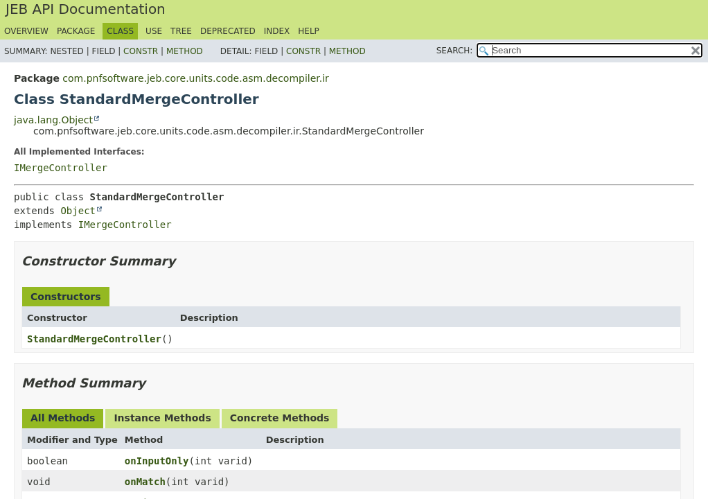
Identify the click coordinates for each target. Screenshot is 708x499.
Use (153, 31)
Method (184, 51)
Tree (181, 31)
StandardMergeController (94, 338)
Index (277, 31)
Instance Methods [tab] (162, 417)
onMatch (145, 481)
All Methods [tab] (62, 417)
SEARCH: (454, 50)
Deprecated (228, 31)
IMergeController (60, 167)
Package (76, 31)
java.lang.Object (53, 119)
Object (78, 210)
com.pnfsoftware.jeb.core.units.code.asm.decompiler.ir (195, 78)
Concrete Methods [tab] (280, 417)
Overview (26, 31)
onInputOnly (157, 460)
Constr (140, 51)
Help (308, 31)
